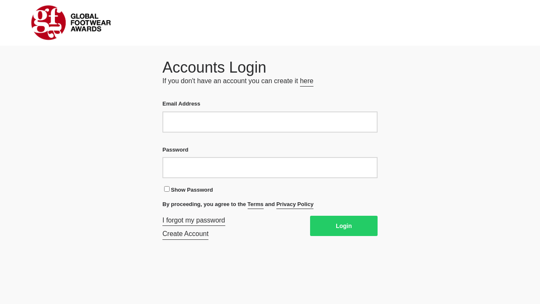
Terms (256, 204)
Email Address (270, 116)
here (306, 80)
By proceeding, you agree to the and (237, 205)
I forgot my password (193, 220)
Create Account (185, 233)
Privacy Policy (294, 204)
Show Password (188, 189)
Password (270, 162)
